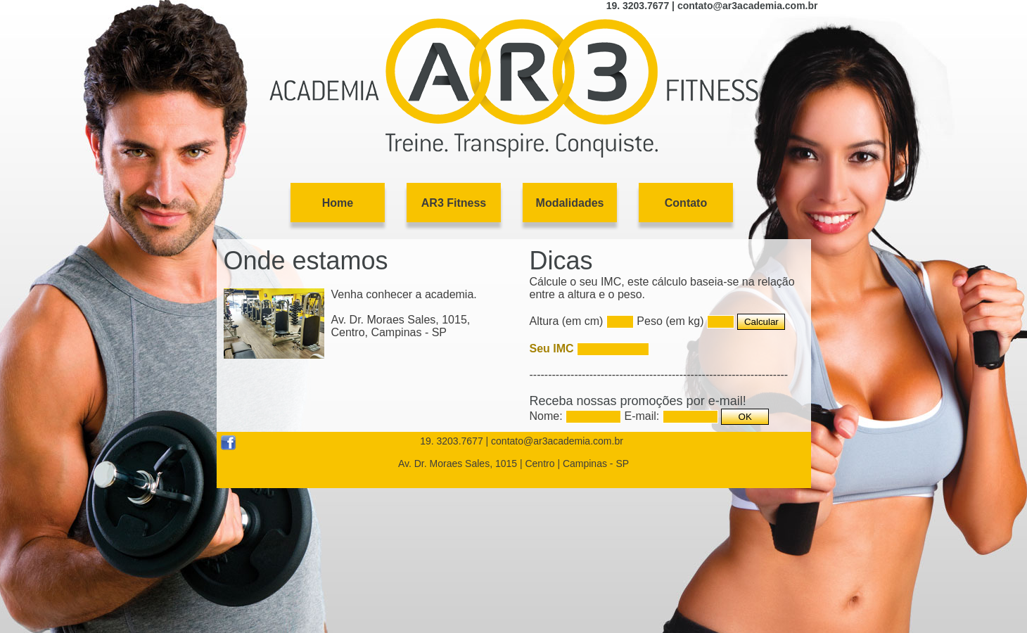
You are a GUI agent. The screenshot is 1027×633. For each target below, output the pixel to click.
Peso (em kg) (670, 321)
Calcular (761, 321)
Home (337, 203)
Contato (686, 203)
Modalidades (570, 203)
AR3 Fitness (453, 203)
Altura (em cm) (567, 321)
